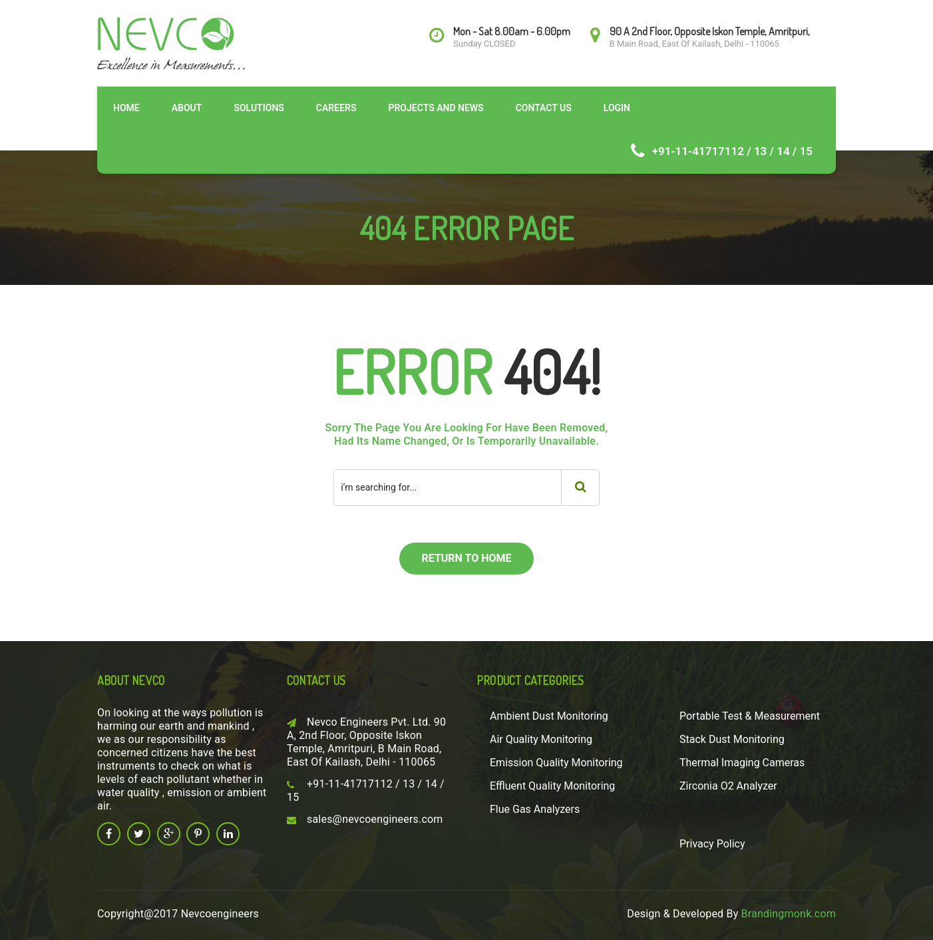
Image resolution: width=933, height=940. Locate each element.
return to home (466, 558)
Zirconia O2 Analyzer (728, 786)
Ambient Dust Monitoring (549, 716)
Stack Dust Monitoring (732, 739)
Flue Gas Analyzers (535, 809)
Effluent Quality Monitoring (552, 786)
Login (617, 108)
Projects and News (435, 108)
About (187, 108)
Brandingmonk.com (788, 913)
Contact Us (544, 108)
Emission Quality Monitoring (556, 762)
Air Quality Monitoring (541, 739)
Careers (336, 108)
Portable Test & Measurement (749, 716)
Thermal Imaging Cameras (742, 762)
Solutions (258, 108)
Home (126, 108)
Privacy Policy (712, 843)
